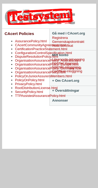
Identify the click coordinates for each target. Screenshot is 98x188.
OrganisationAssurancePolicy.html (40, 72)
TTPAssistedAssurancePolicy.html (40, 96)
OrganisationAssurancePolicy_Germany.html (48, 68)
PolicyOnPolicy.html (29, 80)
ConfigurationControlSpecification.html (43, 53)
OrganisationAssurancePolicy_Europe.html (47, 64)
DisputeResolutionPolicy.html (36, 56)
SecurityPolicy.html (29, 92)
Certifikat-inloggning (67, 71)
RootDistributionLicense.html (36, 88)
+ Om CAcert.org (65, 81)
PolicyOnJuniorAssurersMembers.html (43, 76)
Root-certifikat (62, 46)
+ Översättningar (65, 90)
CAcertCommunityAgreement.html (40, 45)
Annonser (60, 100)
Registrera (60, 38)
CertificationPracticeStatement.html (41, 49)
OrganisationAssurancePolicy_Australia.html (48, 60)
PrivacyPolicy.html (28, 84)
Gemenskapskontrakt (68, 42)
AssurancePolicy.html (31, 41)
